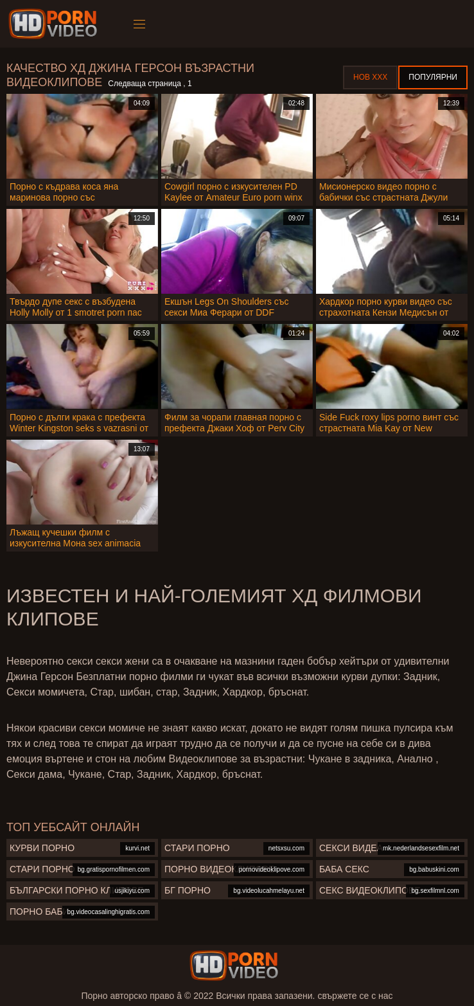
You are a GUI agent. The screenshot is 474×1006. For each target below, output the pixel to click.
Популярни (432, 77)
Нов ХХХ (370, 77)
